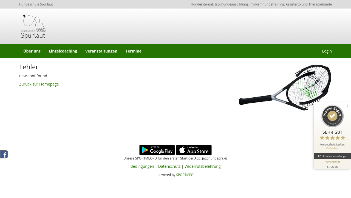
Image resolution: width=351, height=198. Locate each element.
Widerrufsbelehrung (202, 166)
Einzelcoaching (63, 51)
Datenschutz (169, 166)
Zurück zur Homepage (39, 84)
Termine (133, 51)
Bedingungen (142, 166)
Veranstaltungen (101, 51)
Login (327, 51)
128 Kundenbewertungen (332, 156)
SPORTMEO (185, 174)
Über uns (32, 51)
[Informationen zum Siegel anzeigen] (332, 164)
